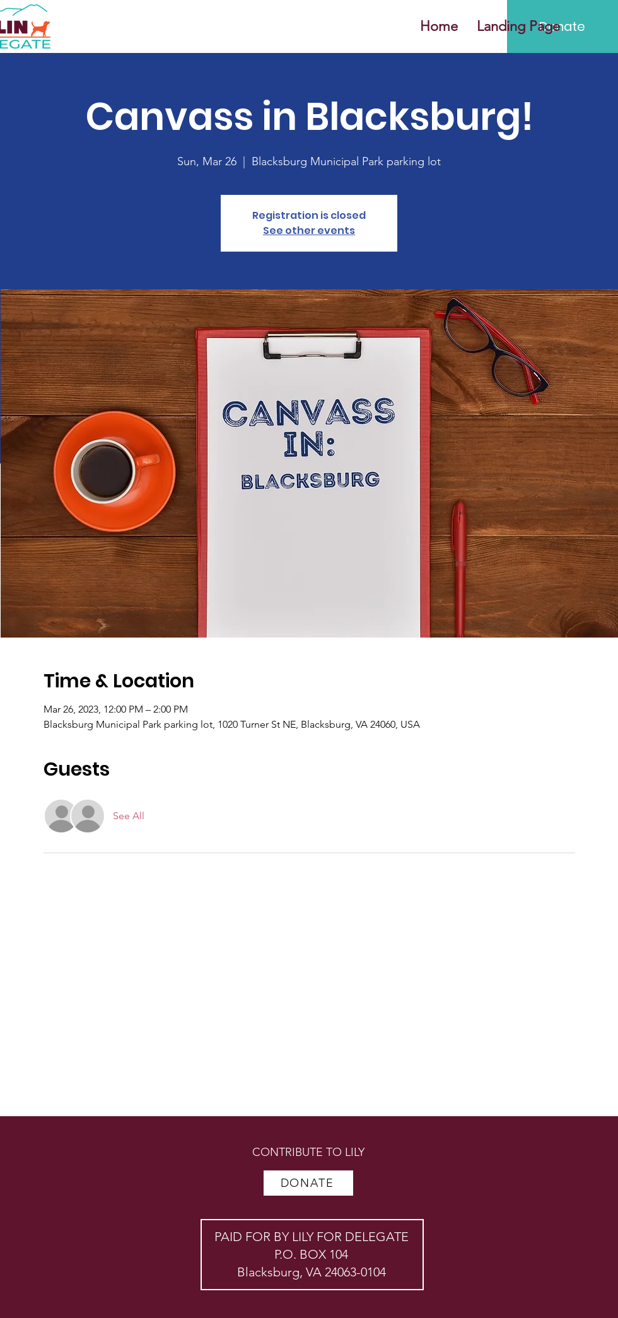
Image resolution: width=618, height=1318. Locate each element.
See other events (309, 230)
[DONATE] (308, 1183)
